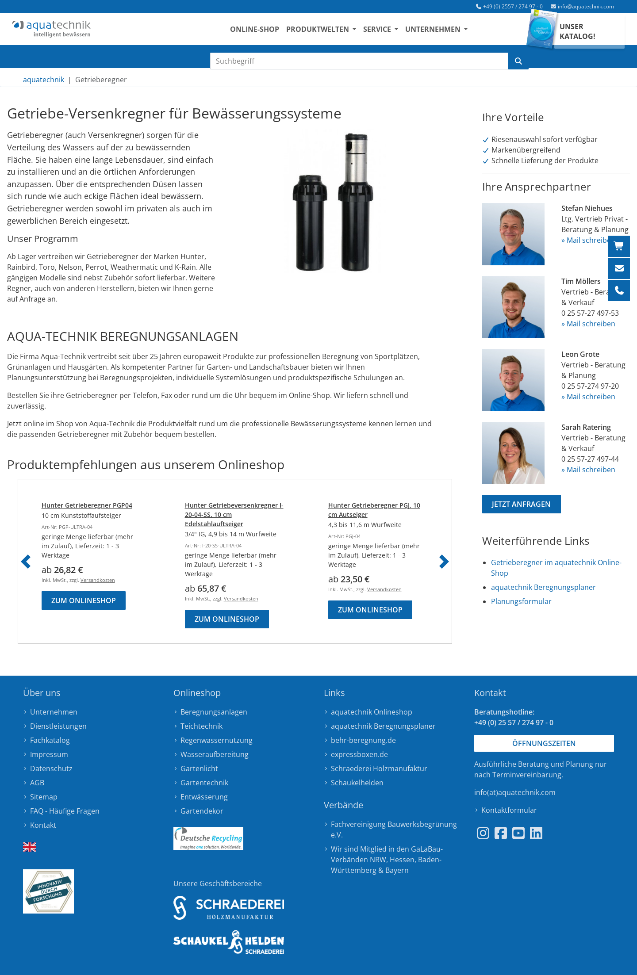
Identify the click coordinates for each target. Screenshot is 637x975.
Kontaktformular (509, 810)
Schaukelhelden (357, 783)
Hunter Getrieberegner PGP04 (87, 505)
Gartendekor (201, 811)
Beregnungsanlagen (213, 712)
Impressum (49, 754)
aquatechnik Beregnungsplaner (543, 587)
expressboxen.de (359, 754)
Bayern (397, 870)
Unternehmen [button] (443, 31)
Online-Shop (263, 31)
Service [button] (387, 31)
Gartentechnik (204, 783)
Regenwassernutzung (216, 740)
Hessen (402, 859)
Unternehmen (53, 712)
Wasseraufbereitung (214, 754)
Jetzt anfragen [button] (521, 504)
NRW (378, 859)
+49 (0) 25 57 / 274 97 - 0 (513, 722)
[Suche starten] (518, 61)
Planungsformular (521, 601)
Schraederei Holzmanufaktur (379, 768)
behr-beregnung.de (363, 740)
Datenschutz (51, 768)
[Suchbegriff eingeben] (359, 61)
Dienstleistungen (58, 726)
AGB (37, 783)
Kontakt (43, 825)
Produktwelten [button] (327, 31)
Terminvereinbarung (526, 775)
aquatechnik (43, 79)
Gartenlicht (199, 768)
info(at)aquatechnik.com (515, 792)
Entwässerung (204, 797)
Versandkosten (98, 580)
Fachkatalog (50, 740)
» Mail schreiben (588, 240)
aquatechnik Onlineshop (371, 712)
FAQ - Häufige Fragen (65, 811)
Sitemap (44, 797)
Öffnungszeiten (544, 743)
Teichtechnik (201, 726)
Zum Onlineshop (83, 600)
